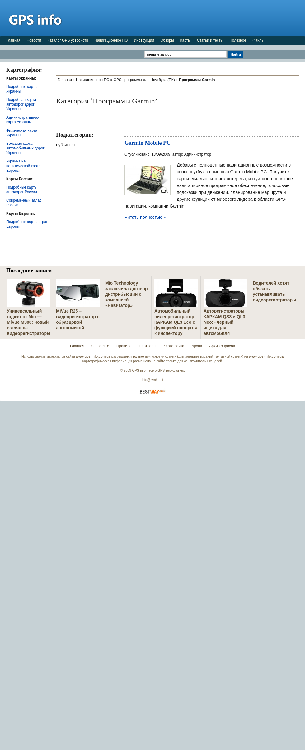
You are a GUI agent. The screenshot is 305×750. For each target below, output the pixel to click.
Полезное (237, 40)
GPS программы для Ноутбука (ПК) (144, 80)
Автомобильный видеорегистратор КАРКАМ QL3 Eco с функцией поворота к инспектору (175, 322)
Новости (34, 40)
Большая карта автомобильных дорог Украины (25, 148)
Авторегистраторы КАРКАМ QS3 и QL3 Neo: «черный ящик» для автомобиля (224, 322)
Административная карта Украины (22, 119)
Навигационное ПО (111, 40)
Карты (185, 40)
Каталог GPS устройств (67, 40)
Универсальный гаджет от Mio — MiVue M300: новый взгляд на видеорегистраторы (28, 322)
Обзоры (167, 40)
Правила (124, 346)
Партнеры (147, 346)
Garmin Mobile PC (147, 143)
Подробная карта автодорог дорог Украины (21, 104)
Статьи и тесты (210, 40)
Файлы (258, 40)
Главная (13, 40)
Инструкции (144, 40)
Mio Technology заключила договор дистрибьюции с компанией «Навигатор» (126, 294)
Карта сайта (173, 346)
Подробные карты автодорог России (21, 189)
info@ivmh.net (152, 380)
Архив (196, 346)
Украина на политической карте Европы (23, 166)
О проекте (100, 346)
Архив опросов (222, 346)
